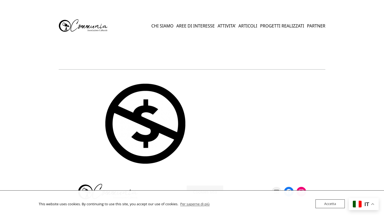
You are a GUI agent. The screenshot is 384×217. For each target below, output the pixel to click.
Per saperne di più (195, 204)
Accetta (330, 203)
